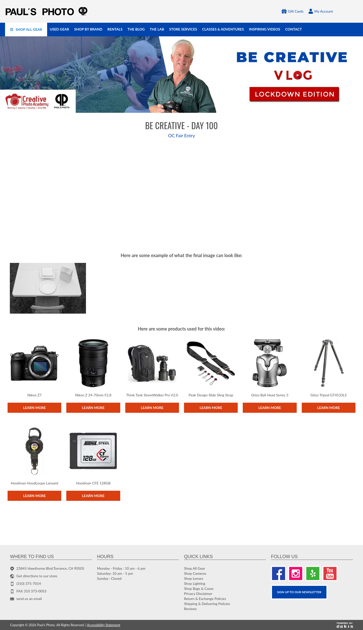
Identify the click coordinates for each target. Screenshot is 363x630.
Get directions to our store (36, 576)
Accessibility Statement (103, 625)
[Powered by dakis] (345, 625)
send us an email (29, 598)
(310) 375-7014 (28, 583)
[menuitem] (26, 29)
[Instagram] (295, 573)
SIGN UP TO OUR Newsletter (299, 592)
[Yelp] (312, 573)
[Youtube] (330, 573)
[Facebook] (278, 573)
